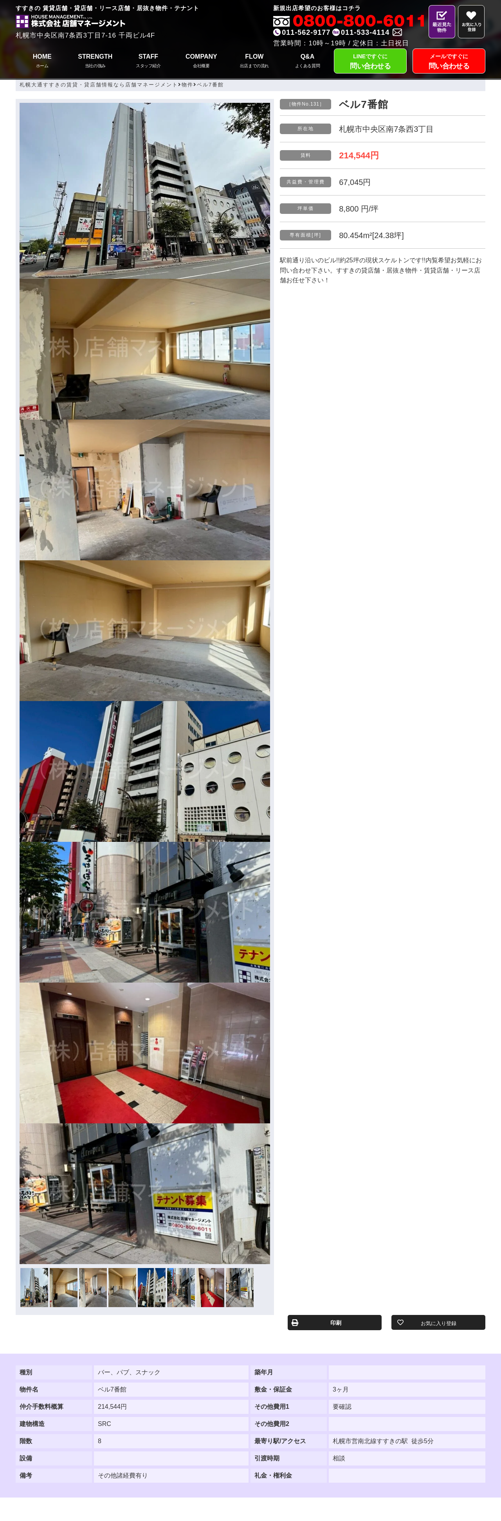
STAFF (148, 61)
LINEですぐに (370, 62)
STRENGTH (95, 61)
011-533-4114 (365, 32)
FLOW (254, 61)
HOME (42, 61)
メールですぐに (449, 62)
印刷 (335, 1322)
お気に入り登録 (438, 1323)
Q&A (307, 61)
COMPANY (201, 61)
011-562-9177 (306, 32)
